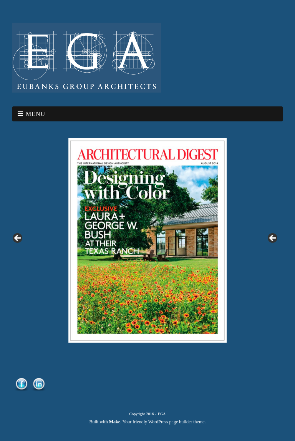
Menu (35, 114)
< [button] (18, 238)
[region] (147, 240)
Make (114, 421)
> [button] (273, 238)
